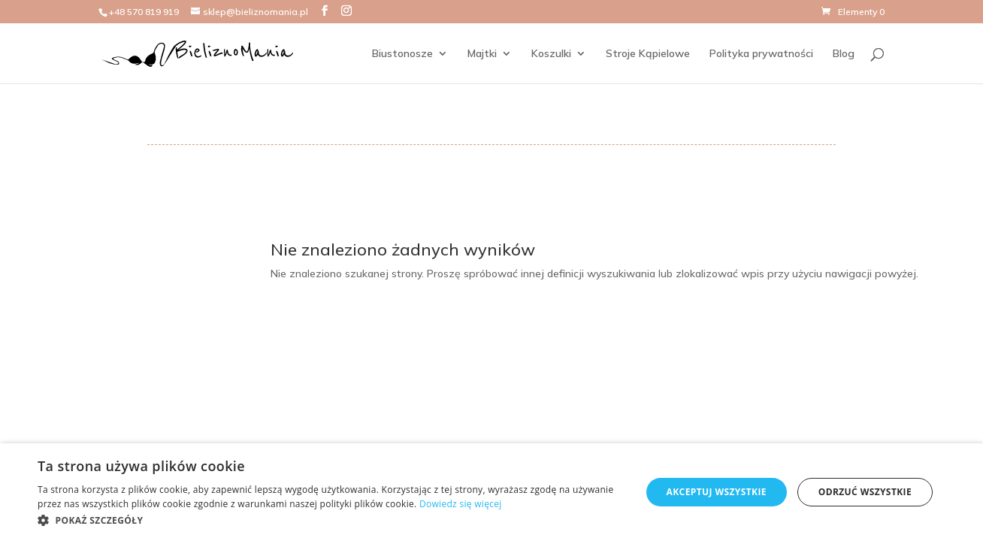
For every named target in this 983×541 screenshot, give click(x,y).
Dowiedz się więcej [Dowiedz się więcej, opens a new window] (460, 503)
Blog (843, 54)
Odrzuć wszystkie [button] (865, 491)
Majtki (482, 54)
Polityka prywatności (761, 54)
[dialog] (491, 492)
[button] (330, 521)
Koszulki (551, 54)
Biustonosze (402, 54)
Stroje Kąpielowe (648, 54)
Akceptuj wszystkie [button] (717, 491)
